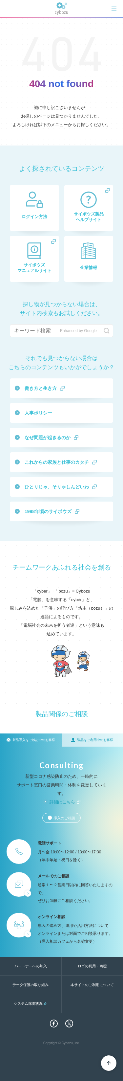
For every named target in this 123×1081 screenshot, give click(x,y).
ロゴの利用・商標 (92, 966)
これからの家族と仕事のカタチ (57, 462)
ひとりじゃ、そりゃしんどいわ (57, 486)
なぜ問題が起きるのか (48, 437)
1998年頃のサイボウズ (48, 511)
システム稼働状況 (28, 1003)
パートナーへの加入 (30, 966)
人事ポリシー (38, 413)
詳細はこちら (62, 801)
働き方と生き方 (41, 388)
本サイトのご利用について (92, 985)
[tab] (114, 8)
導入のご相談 (64, 818)
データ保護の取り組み (30, 985)
